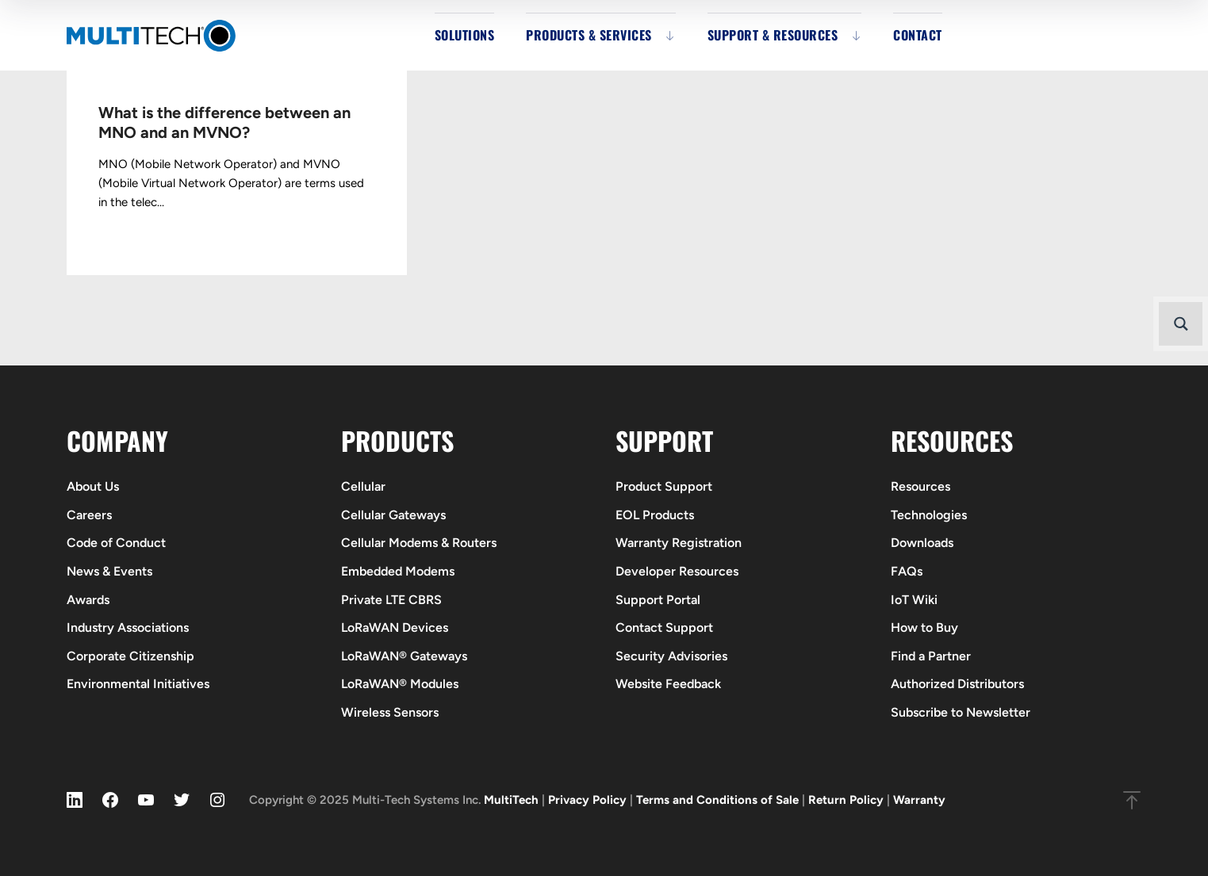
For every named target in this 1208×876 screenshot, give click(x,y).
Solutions (465, 34)
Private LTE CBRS (391, 599)
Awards (88, 599)
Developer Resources (677, 571)
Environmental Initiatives (138, 683)
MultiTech (511, 800)
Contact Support (664, 627)
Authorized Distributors (957, 683)
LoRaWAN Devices (394, 627)
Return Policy (846, 800)
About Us (93, 486)
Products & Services (589, 34)
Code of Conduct (116, 542)
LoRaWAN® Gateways (404, 656)
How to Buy (924, 627)
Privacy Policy (587, 800)
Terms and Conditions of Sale (717, 800)
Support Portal (658, 599)
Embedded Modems (397, 571)
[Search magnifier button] (1180, 324)
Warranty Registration (679, 542)
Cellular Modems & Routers (419, 542)
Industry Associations (128, 627)
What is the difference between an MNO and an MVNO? (224, 122)
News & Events (109, 571)
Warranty (919, 800)
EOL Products (655, 514)
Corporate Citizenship (130, 656)
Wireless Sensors (390, 712)
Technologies (929, 514)
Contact (917, 34)
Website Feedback (668, 683)
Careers (89, 514)
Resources (920, 486)
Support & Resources (773, 34)
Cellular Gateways (393, 514)
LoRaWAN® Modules (399, 683)
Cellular (363, 486)
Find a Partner (931, 656)
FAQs (906, 571)
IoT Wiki (914, 599)
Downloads (922, 542)
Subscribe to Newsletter (960, 712)
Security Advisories (671, 656)
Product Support (664, 486)
